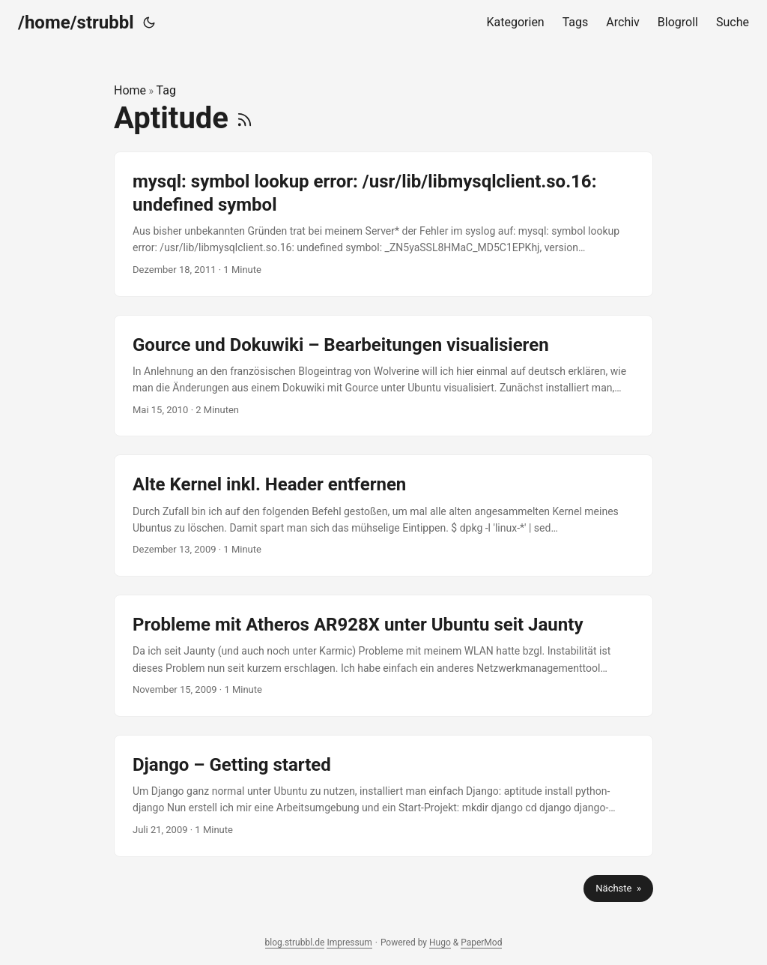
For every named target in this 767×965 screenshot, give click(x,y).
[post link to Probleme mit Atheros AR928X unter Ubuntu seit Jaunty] (383, 655)
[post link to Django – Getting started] (383, 796)
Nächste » (618, 888)
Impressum (349, 942)
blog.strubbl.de (295, 942)
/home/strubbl (76, 22)
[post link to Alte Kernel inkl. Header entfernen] (383, 515)
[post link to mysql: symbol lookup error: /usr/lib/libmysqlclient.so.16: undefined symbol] (383, 224)
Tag (166, 90)
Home (130, 90)
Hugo (440, 942)
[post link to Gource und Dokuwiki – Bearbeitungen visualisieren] (383, 376)
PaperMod (481, 942)
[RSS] (244, 118)
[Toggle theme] (149, 22)
